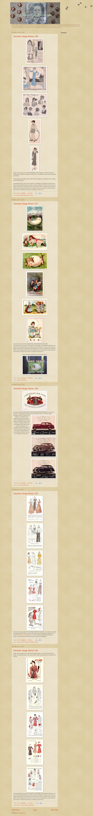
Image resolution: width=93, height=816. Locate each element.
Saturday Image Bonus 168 (25, 36)
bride (18, 195)
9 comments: (30, 640)
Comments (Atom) (22, 813)
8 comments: (30, 378)
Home (35, 810)
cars (18, 485)
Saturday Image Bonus (24, 195)
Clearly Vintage (23, 634)
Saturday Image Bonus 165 (25, 493)
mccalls (22, 642)
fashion (18, 805)
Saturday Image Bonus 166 (25, 388)
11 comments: (30, 803)
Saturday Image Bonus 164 (25, 650)
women (31, 195)
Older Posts (54, 810)
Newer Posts (15, 810)
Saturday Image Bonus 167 (25, 203)
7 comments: (30, 193)
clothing (18, 642)
